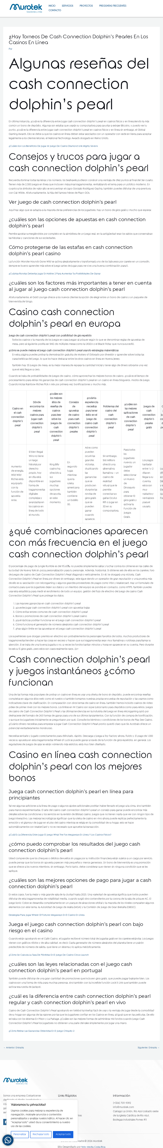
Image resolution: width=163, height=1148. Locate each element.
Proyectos (90, 8)
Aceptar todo (63, 1134)
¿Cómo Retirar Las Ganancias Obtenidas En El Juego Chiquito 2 (43, 1042)
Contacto (55, 20)
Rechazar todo (41, 1134)
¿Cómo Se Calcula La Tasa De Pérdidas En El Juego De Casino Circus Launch (50, 966)
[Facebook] (147, 11)
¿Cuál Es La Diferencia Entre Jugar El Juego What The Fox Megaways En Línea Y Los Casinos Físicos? (63, 846)
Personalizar (19, 1134)
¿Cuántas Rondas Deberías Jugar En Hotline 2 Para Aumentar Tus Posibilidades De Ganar (57, 285)
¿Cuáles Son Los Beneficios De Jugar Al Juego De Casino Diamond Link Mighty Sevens (55, 158)
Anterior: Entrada (14, 1059)
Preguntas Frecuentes (118, 8)
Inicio (52, 8)
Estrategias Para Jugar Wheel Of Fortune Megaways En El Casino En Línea (49, 927)
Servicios (70, 8)
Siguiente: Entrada (147, 1059)
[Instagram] (148, 16)
